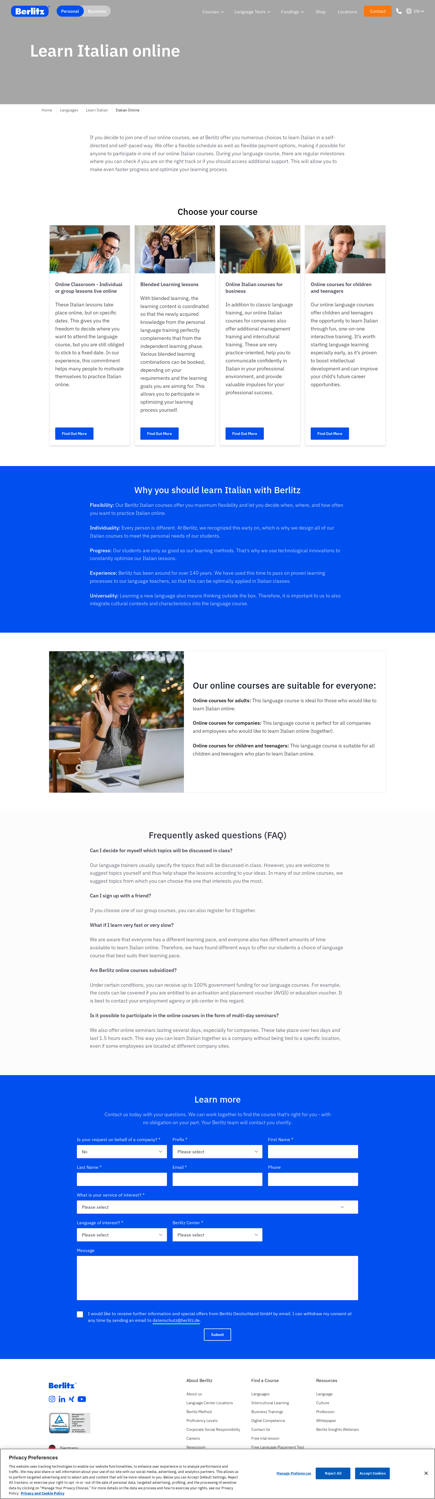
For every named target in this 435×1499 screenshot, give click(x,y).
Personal (70, 11)
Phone (274, 1167)
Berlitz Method (199, 1411)
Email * (180, 1167)
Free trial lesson (265, 1438)
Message (86, 1250)
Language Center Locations (209, 1402)
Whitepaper (326, 1420)
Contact (378, 11)
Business (97, 11)
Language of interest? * (100, 1222)
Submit (217, 1334)
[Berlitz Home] (30, 11)
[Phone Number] (399, 11)
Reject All (333, 1473)
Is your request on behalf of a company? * (118, 1139)
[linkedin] (62, 1399)
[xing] (71, 1399)
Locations (347, 11)
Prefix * (180, 1139)
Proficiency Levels (202, 1420)
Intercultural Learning (270, 1402)
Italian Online (128, 110)
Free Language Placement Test (277, 1447)
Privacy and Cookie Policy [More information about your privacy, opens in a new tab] (42, 1493)
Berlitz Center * (188, 1222)
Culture (322, 1402)
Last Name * (89, 1167)
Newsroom (196, 1447)
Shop (321, 11)
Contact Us (260, 1429)
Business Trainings (267, 1411)
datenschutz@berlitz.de (176, 1320)
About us (194, 1393)
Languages (69, 110)
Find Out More (74, 433)
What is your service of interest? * (111, 1195)
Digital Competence (268, 1420)
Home (47, 110)
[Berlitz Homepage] (63, 1385)
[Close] (426, 1473)
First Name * (280, 1139)
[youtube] (82, 1399)
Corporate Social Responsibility (213, 1429)
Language (324, 1393)
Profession (325, 1411)
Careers (193, 1438)
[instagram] (52, 1399)
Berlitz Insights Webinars (337, 1429)
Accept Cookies (373, 1473)
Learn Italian (97, 110)
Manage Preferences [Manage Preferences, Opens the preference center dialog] (294, 1473)
